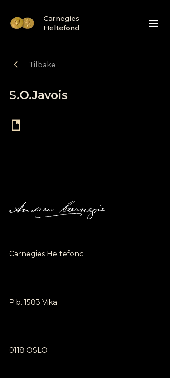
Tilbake (42, 65)
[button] (153, 23)
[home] (41, 23)
